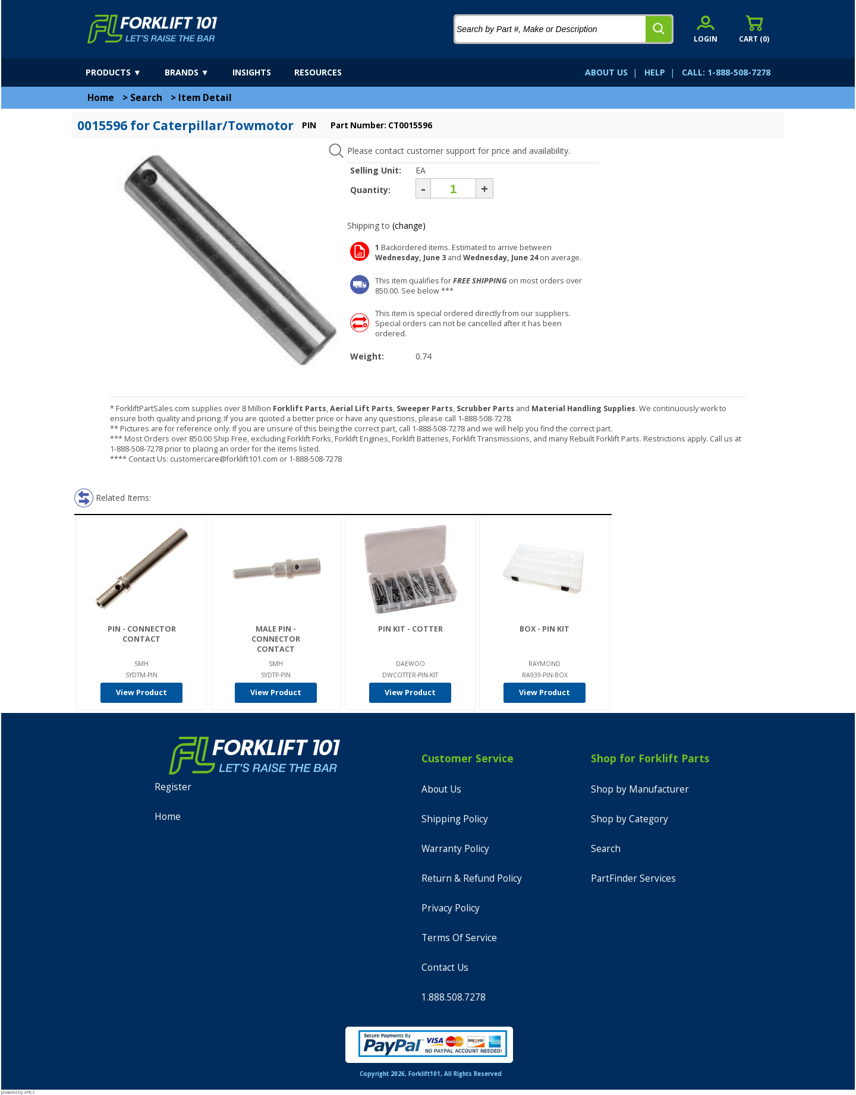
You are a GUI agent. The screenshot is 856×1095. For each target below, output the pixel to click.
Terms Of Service (459, 938)
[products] (124, 72)
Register (173, 787)
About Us (441, 789)
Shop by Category (629, 819)
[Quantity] (453, 188)
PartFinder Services (633, 878)
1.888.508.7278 (453, 997)
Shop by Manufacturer (640, 789)
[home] (152, 29)
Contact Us (444, 967)
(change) (409, 225)
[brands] (197, 72)
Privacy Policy (450, 908)
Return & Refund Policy (471, 878)
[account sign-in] (706, 28)
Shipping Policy (454, 819)
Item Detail (205, 97)
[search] (659, 29)
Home (100, 97)
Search (146, 97)
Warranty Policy (455, 848)
